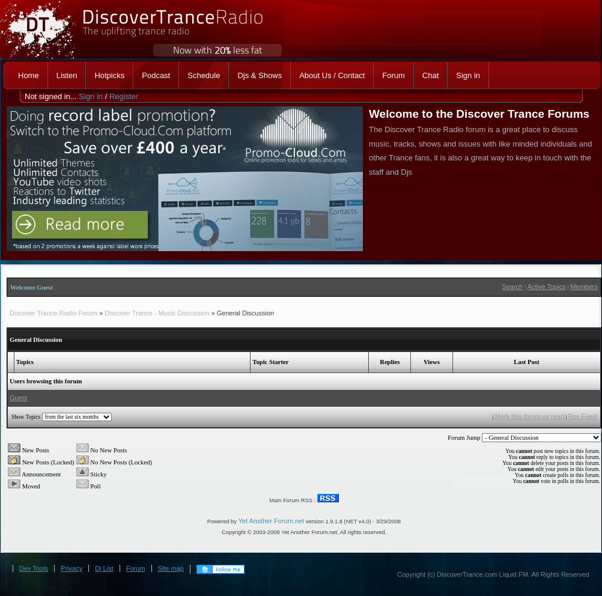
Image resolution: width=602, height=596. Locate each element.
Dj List (104, 568)
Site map (171, 568)
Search (512, 286)
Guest (18, 397)
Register (123, 96)
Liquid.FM (513, 574)
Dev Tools (33, 568)
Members (584, 286)
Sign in (91, 96)
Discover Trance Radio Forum (53, 313)
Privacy (71, 568)
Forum (135, 568)
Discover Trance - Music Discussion (157, 313)
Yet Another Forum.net (272, 521)
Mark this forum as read (530, 416)
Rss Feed (582, 416)
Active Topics (547, 286)
